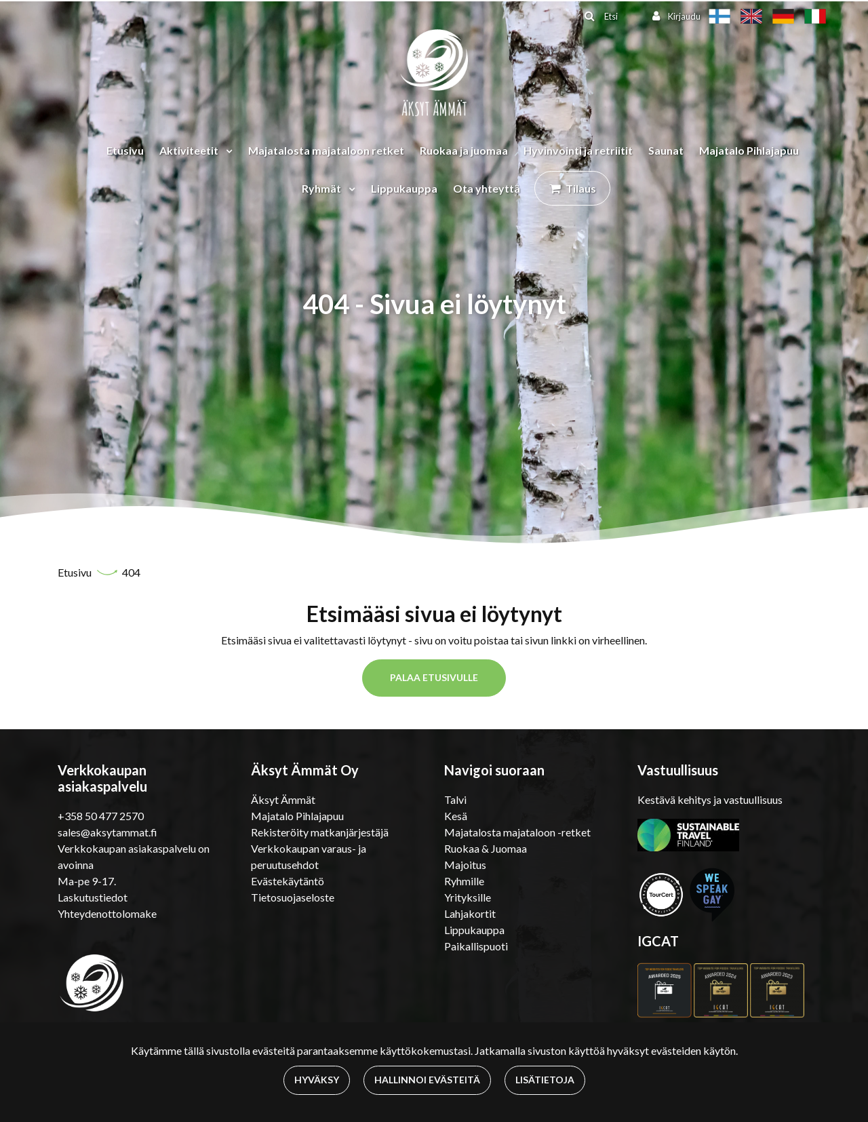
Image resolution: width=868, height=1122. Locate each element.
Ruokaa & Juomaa (485, 848)
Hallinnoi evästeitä (427, 1079)
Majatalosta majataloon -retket (517, 832)
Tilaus (581, 188)
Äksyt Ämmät (283, 799)
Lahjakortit (470, 913)
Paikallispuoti (476, 946)
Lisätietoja (544, 1079)
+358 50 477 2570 (101, 815)
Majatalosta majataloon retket (326, 150)
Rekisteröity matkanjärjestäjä (320, 832)
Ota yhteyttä (486, 188)
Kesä (455, 815)
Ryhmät (322, 188)
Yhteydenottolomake (107, 913)
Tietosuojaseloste (292, 897)
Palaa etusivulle (434, 677)
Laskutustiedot (92, 897)
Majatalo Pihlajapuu (749, 150)
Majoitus (465, 864)
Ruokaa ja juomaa (464, 150)
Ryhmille (464, 880)
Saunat (666, 150)
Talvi (455, 799)
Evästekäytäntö (287, 880)
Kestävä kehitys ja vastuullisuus (710, 799)
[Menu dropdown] (226, 150)
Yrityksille (467, 897)
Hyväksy (316, 1079)
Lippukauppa (404, 188)
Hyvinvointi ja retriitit (578, 150)
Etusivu (125, 150)
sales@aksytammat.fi (107, 832)
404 (131, 572)
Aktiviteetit (189, 150)
